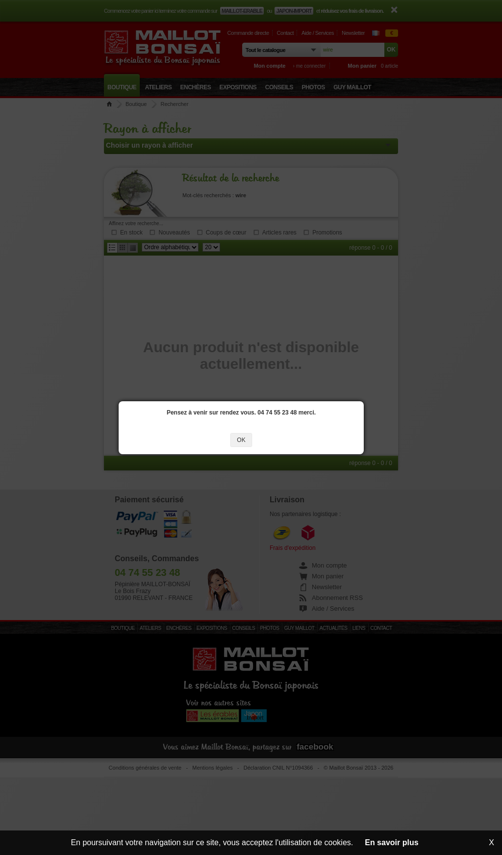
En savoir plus (391, 842)
